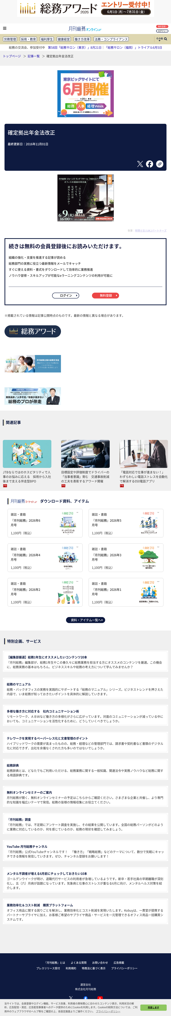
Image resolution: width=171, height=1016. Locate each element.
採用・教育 (28, 39)
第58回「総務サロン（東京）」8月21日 (75, 47)
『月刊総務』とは (54, 962)
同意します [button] (153, 1007)
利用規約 (71, 968)
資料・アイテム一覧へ (87, 620)
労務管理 (10, 39)
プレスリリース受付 (48, 968)
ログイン (162, 30)
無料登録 (162, 26)
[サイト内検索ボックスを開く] (165, 39)
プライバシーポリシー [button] (108, 1011)
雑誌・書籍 (45, 523)
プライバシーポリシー (124, 968)
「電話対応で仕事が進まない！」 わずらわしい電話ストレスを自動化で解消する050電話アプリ (144, 476)
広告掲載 (119, 962)
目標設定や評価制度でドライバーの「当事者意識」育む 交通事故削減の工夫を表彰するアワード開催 (85, 476)
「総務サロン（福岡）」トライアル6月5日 (133, 47)
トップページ (12, 56)
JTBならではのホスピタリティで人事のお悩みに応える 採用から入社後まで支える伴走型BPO (27, 476)
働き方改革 (82, 39)
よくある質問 (79, 962)
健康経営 (64, 39)
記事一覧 (34, 56)
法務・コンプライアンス (111, 39)
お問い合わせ (100, 962)
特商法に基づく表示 (94, 968)
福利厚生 (47, 39)
